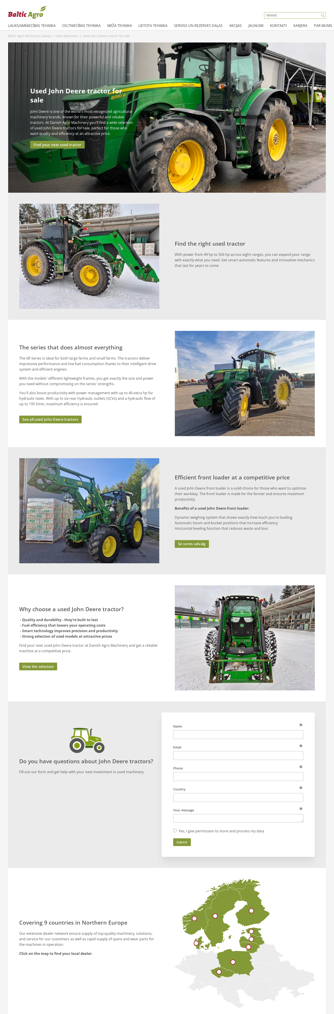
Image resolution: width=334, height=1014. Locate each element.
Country (179, 789)
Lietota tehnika (153, 25)
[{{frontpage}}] (27, 12)
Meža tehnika (119, 25)
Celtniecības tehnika (81, 25)
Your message (183, 810)
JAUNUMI (255, 25)
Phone (178, 768)
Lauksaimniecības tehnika (32, 25)
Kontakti (278, 25)
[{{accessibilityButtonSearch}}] (322, 15)
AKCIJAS (235, 25)
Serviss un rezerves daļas (198, 25)
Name (177, 726)
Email (177, 747)
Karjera (300, 25)
